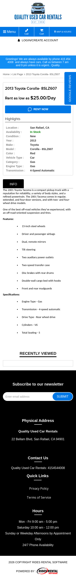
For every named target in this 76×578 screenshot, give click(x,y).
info (13, 184)
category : (12, 161)
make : (10, 144)
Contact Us (38, 458)
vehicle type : (15, 157)
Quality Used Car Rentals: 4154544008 (38, 468)
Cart (41, 32)
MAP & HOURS (62, 32)
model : (10, 149)
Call (27, 32)
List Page (17, 74)
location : (12, 127)
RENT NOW (38, 109)
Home (6, 74)
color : (10, 153)
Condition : (13, 136)
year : (9, 140)
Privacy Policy (39, 488)
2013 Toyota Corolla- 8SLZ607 (43, 74)
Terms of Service (39, 497)
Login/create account (38, 40)
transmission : (15, 170)
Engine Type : (15, 166)
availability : (14, 132)
